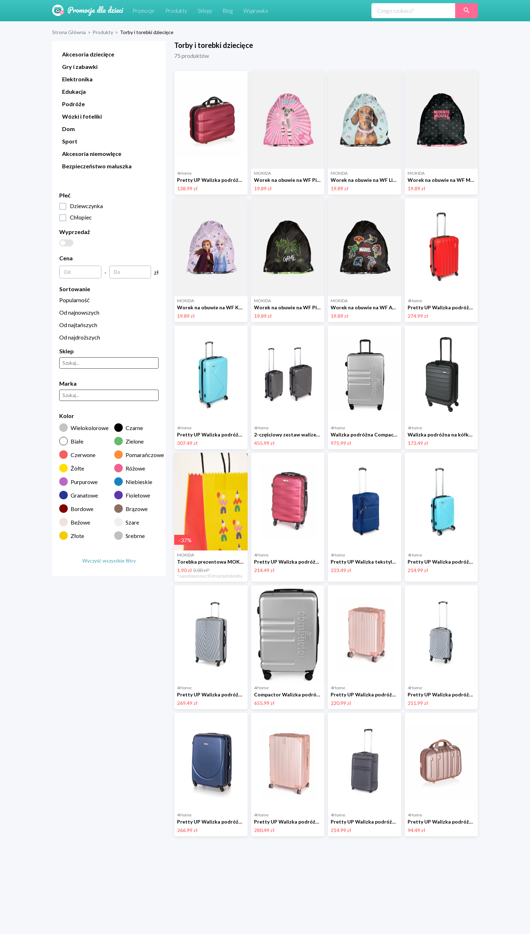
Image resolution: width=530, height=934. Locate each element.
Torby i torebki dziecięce (146, 32)
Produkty (103, 32)
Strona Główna (69, 32)
